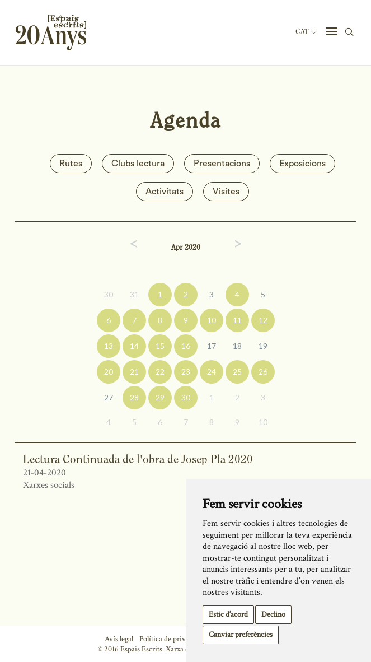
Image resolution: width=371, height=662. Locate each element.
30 (108, 294)
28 (134, 397)
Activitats (164, 191)
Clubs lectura (138, 163)
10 (211, 320)
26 (263, 371)
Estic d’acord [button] (228, 614)
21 (134, 371)
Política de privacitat (171, 639)
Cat (306, 31)
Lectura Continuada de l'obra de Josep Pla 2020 (138, 459)
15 (160, 346)
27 (108, 397)
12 (263, 320)
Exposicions (302, 163)
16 (185, 346)
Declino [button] (273, 614)
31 (134, 294)
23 (185, 371)
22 (160, 371)
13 (108, 346)
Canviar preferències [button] (241, 635)
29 (160, 397)
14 (134, 346)
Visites (226, 191)
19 (263, 346)
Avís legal (119, 639)
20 (108, 371)
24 (211, 371)
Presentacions (222, 163)
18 (237, 346)
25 (237, 371)
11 (237, 320)
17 (211, 346)
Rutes (70, 163)
